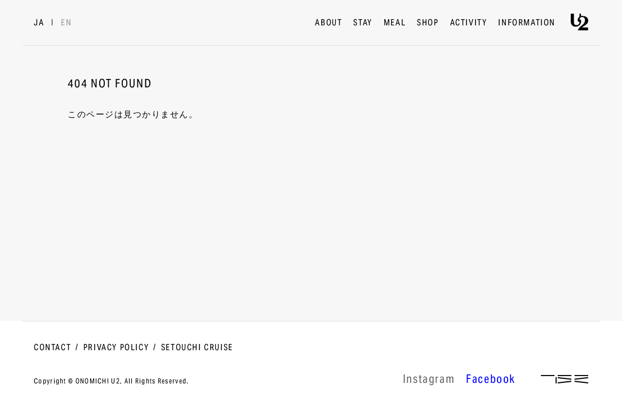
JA (39, 23)
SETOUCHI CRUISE (197, 348)
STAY (362, 23)
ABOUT (328, 23)
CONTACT (52, 348)
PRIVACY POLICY (116, 348)
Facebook (491, 380)
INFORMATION (527, 23)
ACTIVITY (468, 23)
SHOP (427, 23)
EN (66, 23)
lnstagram (429, 380)
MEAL (395, 23)
